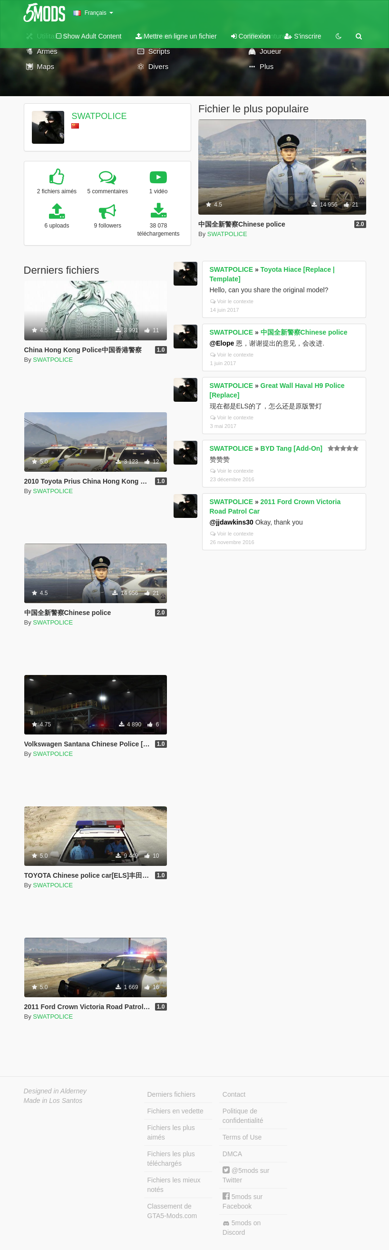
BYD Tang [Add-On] (291, 448)
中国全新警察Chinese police (304, 332)
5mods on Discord (242, 1227)
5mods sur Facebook (243, 1201)
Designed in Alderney (55, 1091)
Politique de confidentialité (243, 1115)
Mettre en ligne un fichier (176, 36)
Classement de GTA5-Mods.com (172, 1211)
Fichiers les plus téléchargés (171, 1158)
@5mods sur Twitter (246, 1175)
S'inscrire (302, 36)
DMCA (232, 1154)
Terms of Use (242, 1137)
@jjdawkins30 (231, 522)
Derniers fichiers (171, 1094)
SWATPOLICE (98, 116)
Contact (234, 1094)
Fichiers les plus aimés (171, 1132)
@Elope (222, 343)
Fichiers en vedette (175, 1111)
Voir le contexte (232, 301)
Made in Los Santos (53, 1100)
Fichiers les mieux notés (174, 1184)
